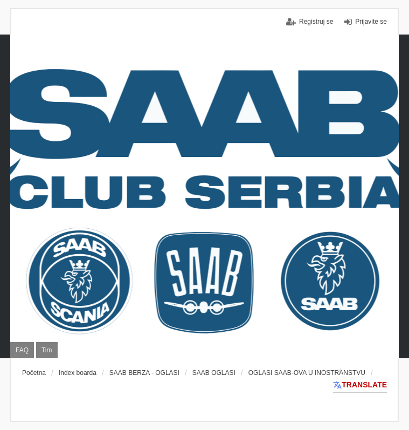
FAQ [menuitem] (22, 350)
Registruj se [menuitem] (316, 21)
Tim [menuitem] (46, 350)
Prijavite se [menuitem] (371, 21)
